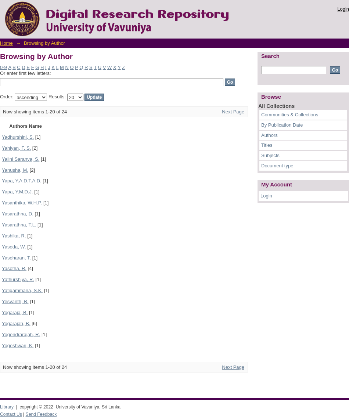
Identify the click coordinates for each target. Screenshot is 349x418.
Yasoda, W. (14, 247)
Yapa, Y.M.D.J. (17, 192)
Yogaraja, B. (15, 312)
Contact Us (11, 414)
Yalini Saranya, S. (20, 159)
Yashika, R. (14, 236)
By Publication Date (282, 125)
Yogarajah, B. (16, 323)
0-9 (3, 67)
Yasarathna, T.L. (19, 225)
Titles (267, 145)
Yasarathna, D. (17, 214)
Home (6, 43)
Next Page (233, 112)
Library (7, 407)
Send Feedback (41, 414)
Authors (269, 135)
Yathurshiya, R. (18, 279)
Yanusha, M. (15, 170)
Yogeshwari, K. (17, 345)
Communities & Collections (289, 114)
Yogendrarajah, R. (21, 334)
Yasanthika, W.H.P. (22, 203)
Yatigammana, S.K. (22, 290)
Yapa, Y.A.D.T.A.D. (22, 180)
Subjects (270, 155)
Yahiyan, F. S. (16, 148)
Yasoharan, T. (16, 258)
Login (343, 9)
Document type (277, 165)
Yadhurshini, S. (18, 137)
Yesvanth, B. (15, 301)
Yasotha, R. (14, 268)
